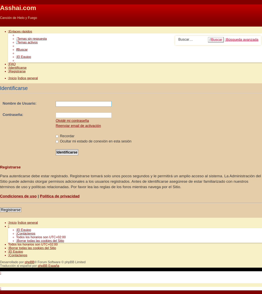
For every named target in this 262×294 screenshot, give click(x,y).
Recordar (65, 136)
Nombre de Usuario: (19, 103)
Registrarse (11, 210)
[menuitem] (31, 38)
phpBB (29, 262)
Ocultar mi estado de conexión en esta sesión (94, 141)
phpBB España (48, 265)
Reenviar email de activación (78, 126)
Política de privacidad (59, 196)
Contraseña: (13, 115)
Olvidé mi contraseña (72, 121)
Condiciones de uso (18, 196)
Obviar (4, 24)
